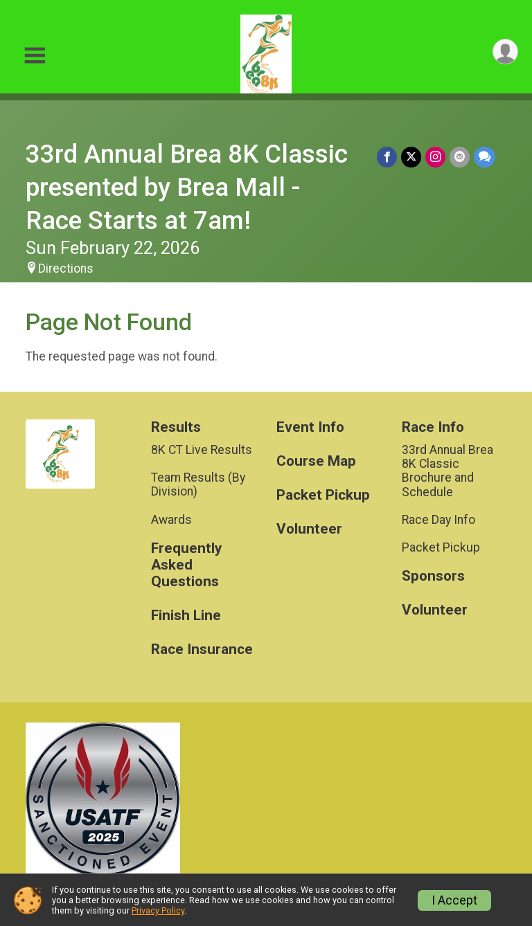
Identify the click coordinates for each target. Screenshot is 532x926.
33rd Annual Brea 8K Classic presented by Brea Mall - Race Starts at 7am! (187, 187)
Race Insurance (202, 649)
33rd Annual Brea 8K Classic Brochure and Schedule (447, 471)
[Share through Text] (484, 157)
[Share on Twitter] (411, 157)
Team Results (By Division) (198, 484)
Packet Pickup (323, 495)
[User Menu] (505, 51)
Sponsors (433, 576)
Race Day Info (438, 520)
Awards (171, 520)
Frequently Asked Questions (186, 565)
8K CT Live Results (201, 450)
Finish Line (186, 616)
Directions (66, 268)
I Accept (454, 900)
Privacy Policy (158, 910)
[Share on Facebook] (387, 157)
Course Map (316, 461)
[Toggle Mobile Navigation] (34, 56)
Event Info (310, 427)
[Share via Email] (460, 157)
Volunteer (309, 529)
